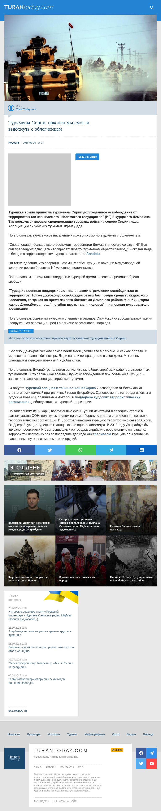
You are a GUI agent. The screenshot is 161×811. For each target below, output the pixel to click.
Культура (34, 734)
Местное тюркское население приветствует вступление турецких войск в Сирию (67, 338)
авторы (51, 767)
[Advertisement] (39, 179)
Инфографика (94, 734)
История (54, 734)
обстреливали (99, 434)
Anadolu (93, 254)
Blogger (85, 790)
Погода (148, 734)
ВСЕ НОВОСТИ (17, 710)
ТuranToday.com (29, 7)
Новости (14, 734)
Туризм (72, 734)
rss (80, 767)
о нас (38, 767)
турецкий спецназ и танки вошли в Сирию (61, 388)
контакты (67, 767)
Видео (131, 734)
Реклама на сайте (65, 801)
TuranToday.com (61, 750)
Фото (115, 734)
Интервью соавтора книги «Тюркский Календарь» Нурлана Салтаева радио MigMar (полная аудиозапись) (39, 615)
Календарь (41, 801)
